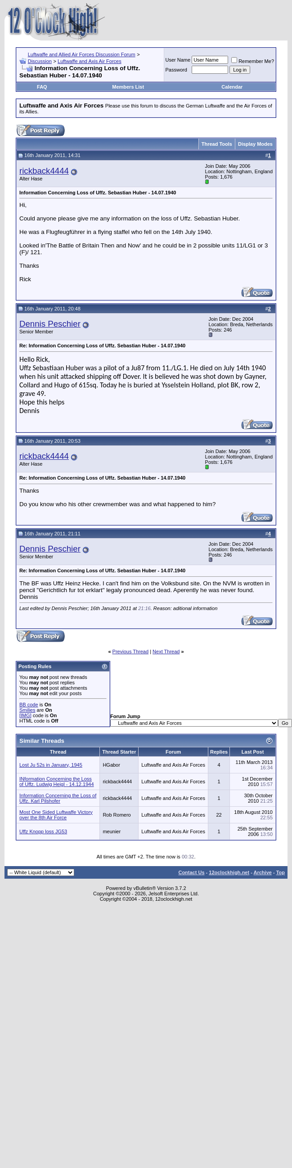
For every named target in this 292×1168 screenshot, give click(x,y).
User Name (178, 60)
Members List (128, 87)
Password (176, 69)
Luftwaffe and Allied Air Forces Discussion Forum (81, 54)
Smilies (27, 710)
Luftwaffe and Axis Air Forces (89, 61)
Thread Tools (217, 144)
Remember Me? (252, 61)
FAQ (42, 87)
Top (280, 872)
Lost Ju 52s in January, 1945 (50, 765)
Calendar (232, 87)
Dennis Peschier (50, 323)
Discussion (40, 61)
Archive (263, 872)
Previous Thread (130, 651)
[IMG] (25, 715)
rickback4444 (44, 170)
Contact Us (191, 872)
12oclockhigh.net (229, 872)
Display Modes (255, 144)
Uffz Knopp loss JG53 (43, 831)
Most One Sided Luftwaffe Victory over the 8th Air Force (56, 814)
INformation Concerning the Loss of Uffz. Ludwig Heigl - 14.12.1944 (56, 781)
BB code (28, 704)
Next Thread (166, 651)
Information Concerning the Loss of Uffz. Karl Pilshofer (57, 798)
